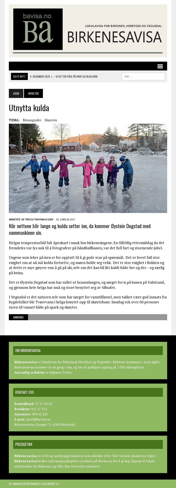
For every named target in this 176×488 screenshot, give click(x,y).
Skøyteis (51, 120)
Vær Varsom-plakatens (129, 456)
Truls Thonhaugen (39, 219)
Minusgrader (32, 120)
